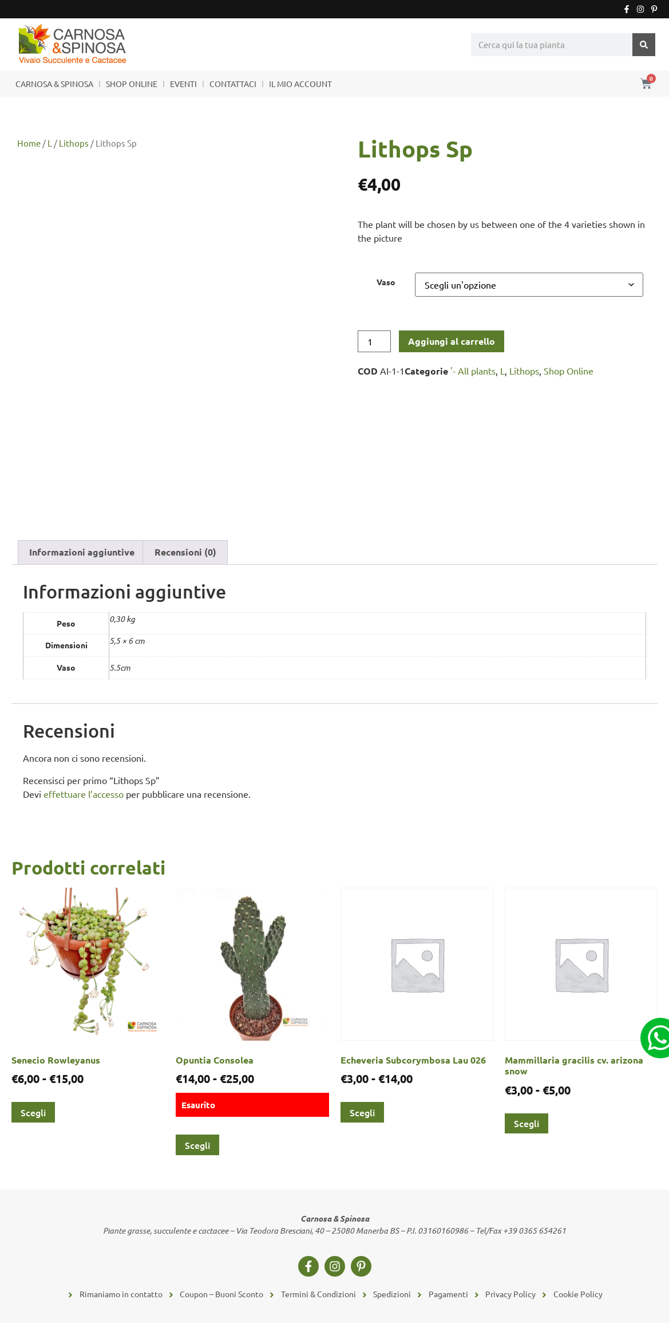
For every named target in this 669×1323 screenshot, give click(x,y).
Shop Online (568, 370)
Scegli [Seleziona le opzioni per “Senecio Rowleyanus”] (33, 1112)
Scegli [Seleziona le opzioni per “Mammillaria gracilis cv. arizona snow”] (526, 1123)
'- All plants (473, 370)
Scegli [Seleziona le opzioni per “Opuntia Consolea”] (197, 1145)
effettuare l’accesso (83, 794)
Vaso (386, 282)
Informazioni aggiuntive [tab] (81, 552)
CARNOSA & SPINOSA (54, 83)
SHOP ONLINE (131, 83)
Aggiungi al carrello (451, 341)
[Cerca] (643, 44)
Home (29, 142)
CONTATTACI (232, 83)
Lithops (74, 142)
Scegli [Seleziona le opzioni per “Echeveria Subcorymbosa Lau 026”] (362, 1112)
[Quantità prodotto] (374, 341)
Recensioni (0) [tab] (185, 552)
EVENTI (183, 83)
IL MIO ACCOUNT (300, 83)
